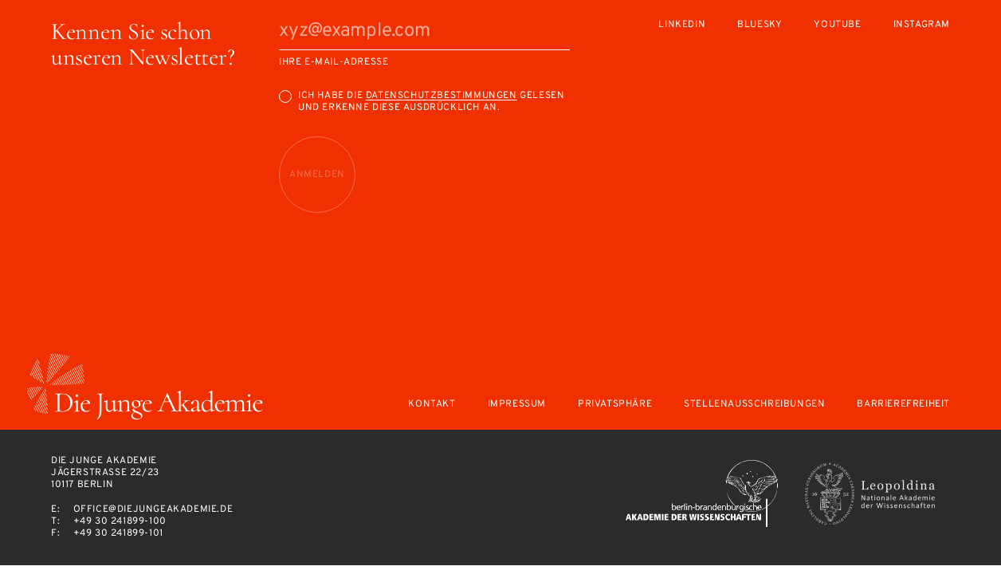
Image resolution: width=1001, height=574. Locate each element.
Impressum (517, 405)
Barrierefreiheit (903, 405)
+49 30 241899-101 (118, 533)
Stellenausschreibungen (754, 405)
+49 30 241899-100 (120, 521)
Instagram (921, 25)
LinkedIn (681, 25)
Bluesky (759, 25)
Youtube (837, 25)
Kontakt (431, 405)
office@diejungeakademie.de (153, 509)
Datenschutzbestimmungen (441, 95)
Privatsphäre (615, 405)
